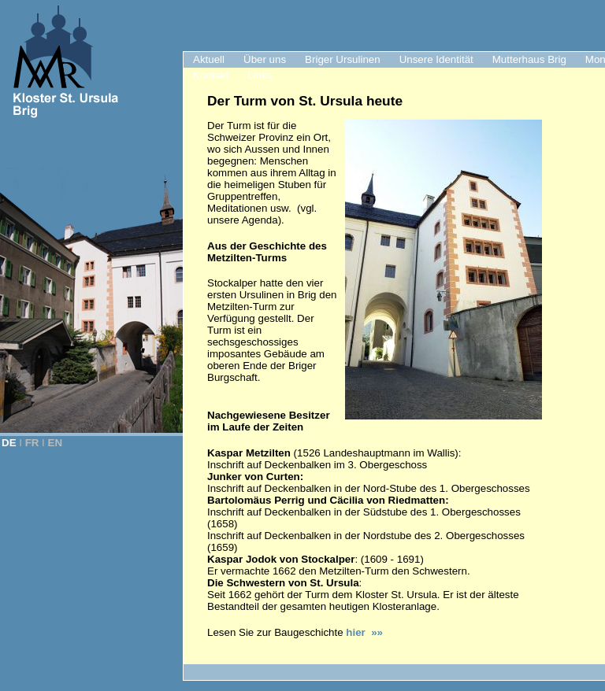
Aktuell (209, 59)
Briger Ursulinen (342, 59)
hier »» (364, 632)
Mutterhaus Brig (529, 59)
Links (259, 75)
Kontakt (210, 75)
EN (55, 443)
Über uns (264, 59)
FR (32, 443)
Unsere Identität (436, 59)
